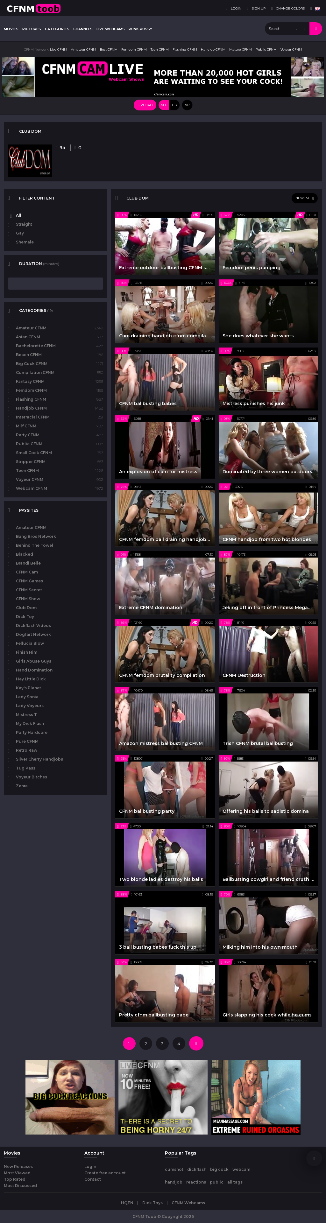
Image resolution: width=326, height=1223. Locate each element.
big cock (219, 1169)
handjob (173, 1182)
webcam (241, 1169)
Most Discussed (20, 1185)
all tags (235, 1182)
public (216, 1182)
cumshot (174, 1169)
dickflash (196, 1169)
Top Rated (14, 1179)
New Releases (18, 1166)
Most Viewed (17, 1172)
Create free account (105, 1172)
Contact (92, 1179)
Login (90, 1166)
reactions (196, 1182)
